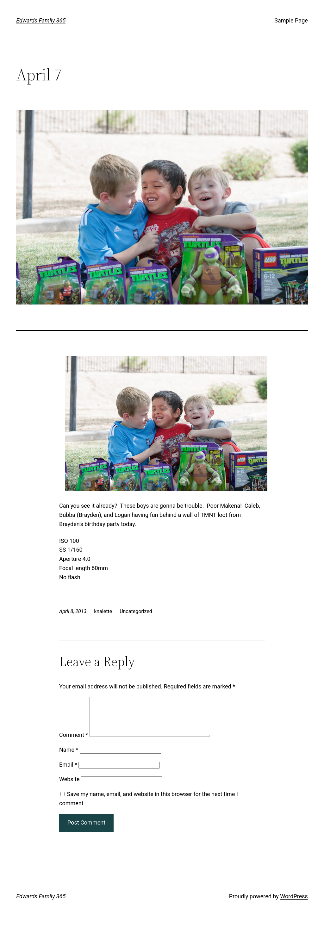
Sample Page (291, 20)
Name (68, 757)
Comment (73, 742)
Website (69, 786)
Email (68, 772)
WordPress (294, 904)
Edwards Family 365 (40, 20)
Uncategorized (136, 611)
